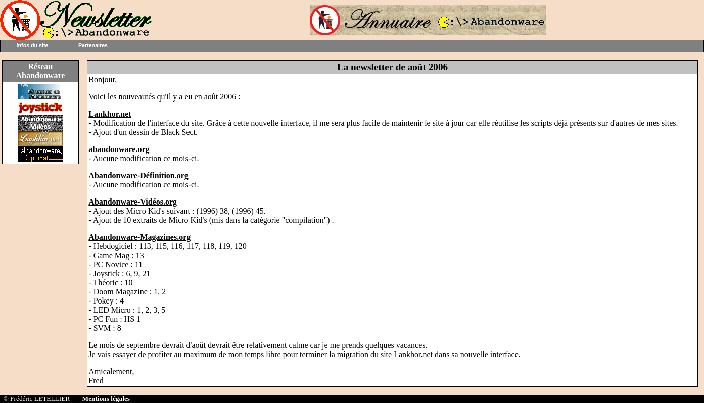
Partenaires (93, 45)
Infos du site (33, 45)
